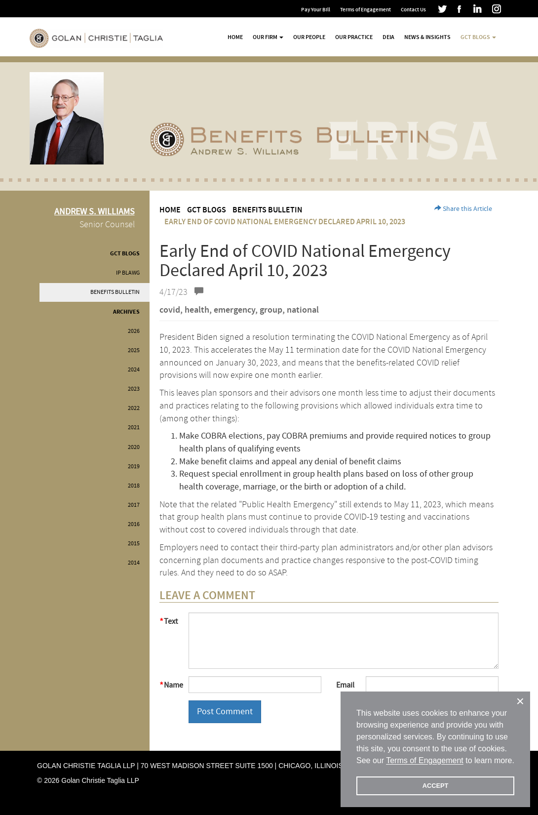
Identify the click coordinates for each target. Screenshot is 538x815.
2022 (134, 408)
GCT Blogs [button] (478, 37)
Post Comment (225, 711)
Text (171, 621)
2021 (134, 427)
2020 (134, 447)
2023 (134, 389)
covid (169, 310)
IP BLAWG (128, 273)
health (197, 310)
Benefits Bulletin (115, 292)
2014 (134, 563)
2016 (134, 524)
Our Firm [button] (268, 37)
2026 (134, 331)
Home (235, 37)
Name (172, 685)
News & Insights (427, 37)
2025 (134, 350)
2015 (134, 543)
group (271, 310)
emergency (234, 310)
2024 (134, 369)
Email (345, 685)
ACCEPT (436, 785)
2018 (134, 485)
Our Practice (354, 37)
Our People (309, 37)
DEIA (388, 37)
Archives (126, 312)
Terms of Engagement (365, 9)
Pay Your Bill (315, 9)
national (303, 310)
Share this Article (463, 208)
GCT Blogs (125, 253)
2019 (134, 466)
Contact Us (413, 9)
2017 (134, 505)
